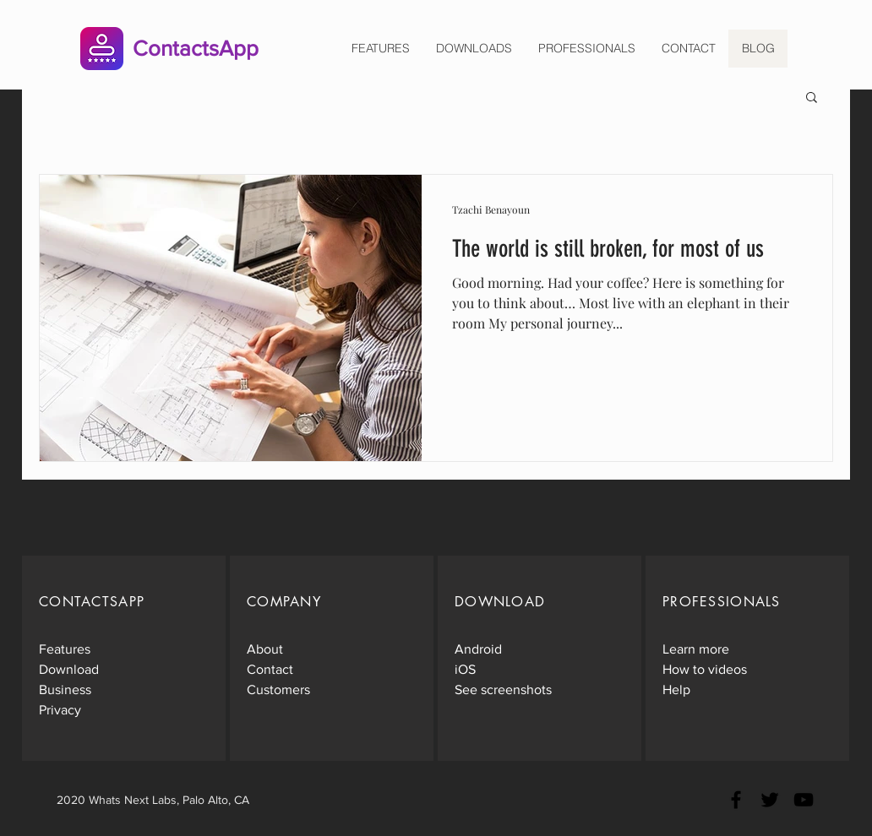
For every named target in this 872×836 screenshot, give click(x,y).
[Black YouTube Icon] (803, 800)
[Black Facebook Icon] (736, 800)
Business (65, 689)
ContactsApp (196, 48)
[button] (812, 98)
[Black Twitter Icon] (770, 800)
